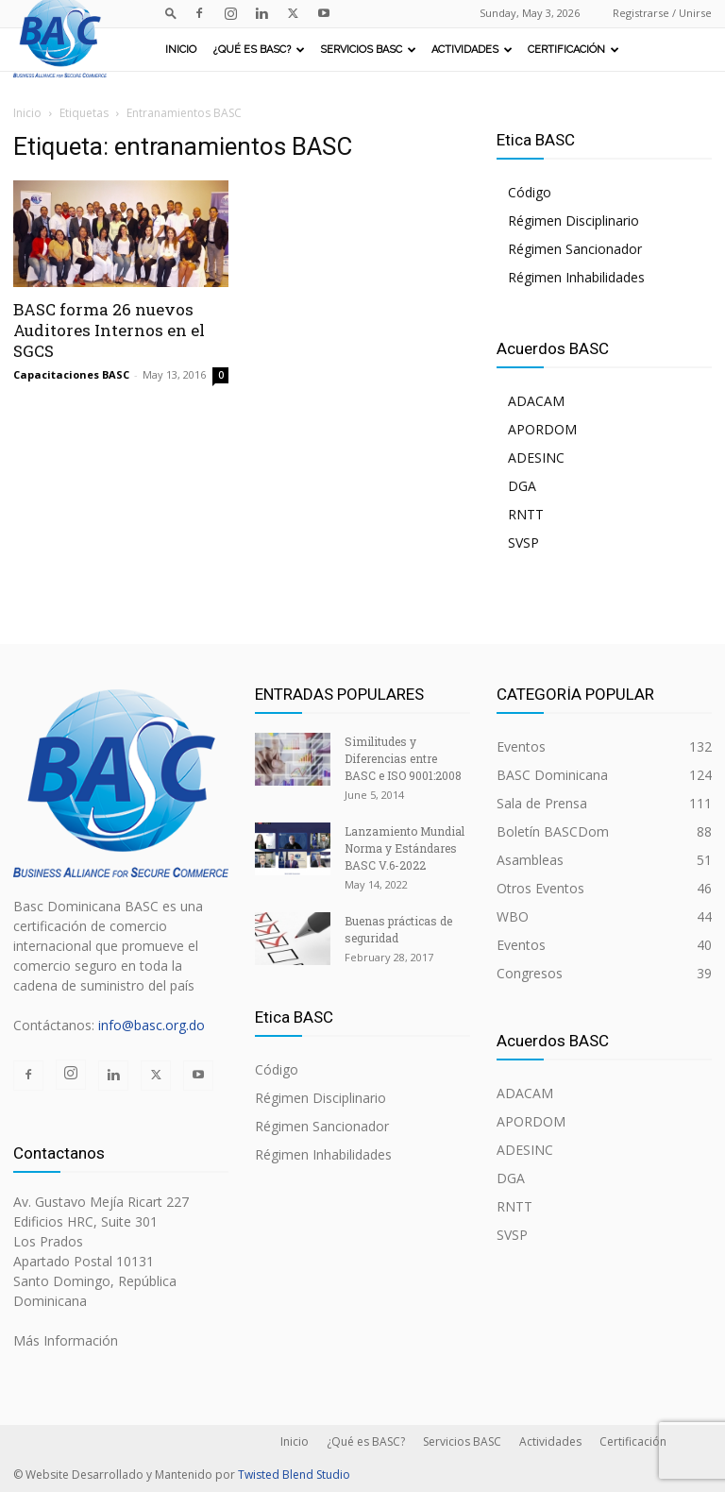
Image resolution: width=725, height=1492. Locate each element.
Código (529, 192)
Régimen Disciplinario (573, 220)
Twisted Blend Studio (294, 1475)
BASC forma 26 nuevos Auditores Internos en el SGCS (109, 330)
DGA (522, 486)
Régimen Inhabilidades (576, 277)
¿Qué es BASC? (259, 49)
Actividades (472, 49)
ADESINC (536, 457)
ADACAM (536, 401)
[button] (171, 13)
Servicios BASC (368, 49)
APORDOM (542, 429)
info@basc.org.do (151, 1025)
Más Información (65, 1340)
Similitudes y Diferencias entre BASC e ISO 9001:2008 (403, 758)
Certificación (573, 49)
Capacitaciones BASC (71, 374)
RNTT (526, 514)
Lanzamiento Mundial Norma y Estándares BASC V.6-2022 (404, 848)
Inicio (180, 49)
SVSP (523, 542)
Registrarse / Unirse (662, 13)
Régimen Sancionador (575, 249)
